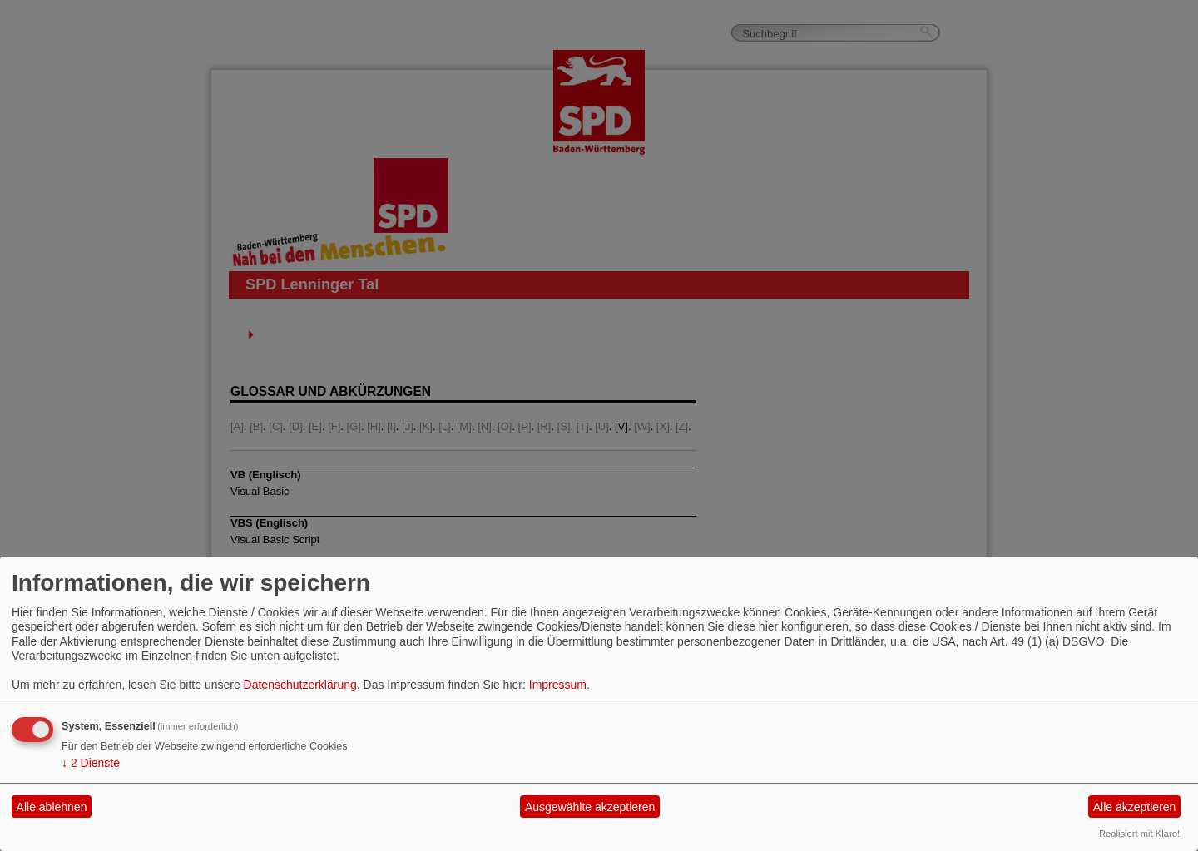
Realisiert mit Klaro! (1139, 834)
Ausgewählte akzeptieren (590, 807)
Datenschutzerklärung (300, 684)
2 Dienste (91, 762)
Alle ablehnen (52, 807)
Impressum (558, 684)
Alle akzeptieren (1134, 807)
